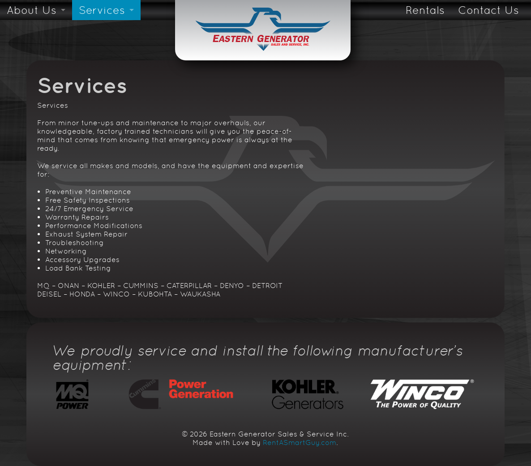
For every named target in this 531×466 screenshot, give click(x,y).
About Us (31, 10)
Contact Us (488, 10)
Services (102, 10)
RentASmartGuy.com (299, 442)
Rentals (425, 10)
